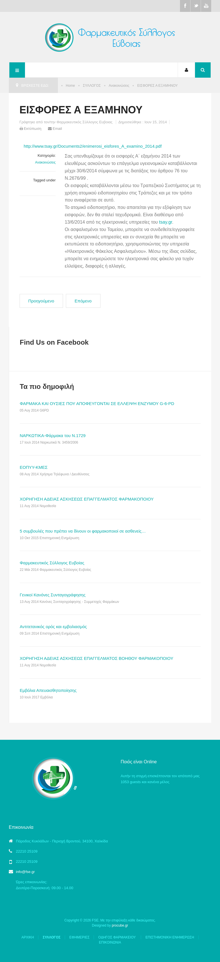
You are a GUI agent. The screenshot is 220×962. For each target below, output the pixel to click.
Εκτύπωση (31, 128)
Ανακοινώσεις (119, 86)
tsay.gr (165, 222)
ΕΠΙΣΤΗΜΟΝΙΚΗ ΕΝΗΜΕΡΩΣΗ (169, 937)
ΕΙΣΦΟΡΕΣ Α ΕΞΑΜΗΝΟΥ (81, 110)
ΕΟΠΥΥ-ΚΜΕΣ (34, 467)
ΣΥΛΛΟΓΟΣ (92, 86)
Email (55, 128)
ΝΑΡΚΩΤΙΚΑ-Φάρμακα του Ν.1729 (53, 435)
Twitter (195, 6)
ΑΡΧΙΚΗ (27, 937)
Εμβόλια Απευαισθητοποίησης (48, 690)
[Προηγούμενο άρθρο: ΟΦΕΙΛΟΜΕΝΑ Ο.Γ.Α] (41, 301)
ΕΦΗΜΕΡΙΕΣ (79, 937)
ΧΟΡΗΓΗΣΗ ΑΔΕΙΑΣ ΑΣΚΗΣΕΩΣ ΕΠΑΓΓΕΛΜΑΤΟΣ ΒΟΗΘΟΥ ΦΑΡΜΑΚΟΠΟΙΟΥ (96, 658)
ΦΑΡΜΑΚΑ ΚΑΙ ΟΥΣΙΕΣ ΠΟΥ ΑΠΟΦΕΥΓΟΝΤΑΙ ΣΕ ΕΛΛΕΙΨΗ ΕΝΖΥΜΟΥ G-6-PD (97, 403)
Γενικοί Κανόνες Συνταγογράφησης (53, 594)
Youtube (206, 6)
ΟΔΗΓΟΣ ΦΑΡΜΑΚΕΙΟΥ (117, 937)
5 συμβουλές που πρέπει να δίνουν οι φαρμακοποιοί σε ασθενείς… (83, 531)
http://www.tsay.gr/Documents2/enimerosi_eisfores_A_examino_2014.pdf (93, 146)
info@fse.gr (25, 872)
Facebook (185, 6)
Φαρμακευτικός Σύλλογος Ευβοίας (52, 562)
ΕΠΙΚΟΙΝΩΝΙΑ (110, 942)
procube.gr (120, 925)
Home (70, 86)
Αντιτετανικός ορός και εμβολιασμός (53, 626)
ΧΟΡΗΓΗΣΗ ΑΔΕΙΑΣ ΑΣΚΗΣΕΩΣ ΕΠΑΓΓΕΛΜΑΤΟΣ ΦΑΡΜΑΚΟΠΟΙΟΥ (87, 499)
